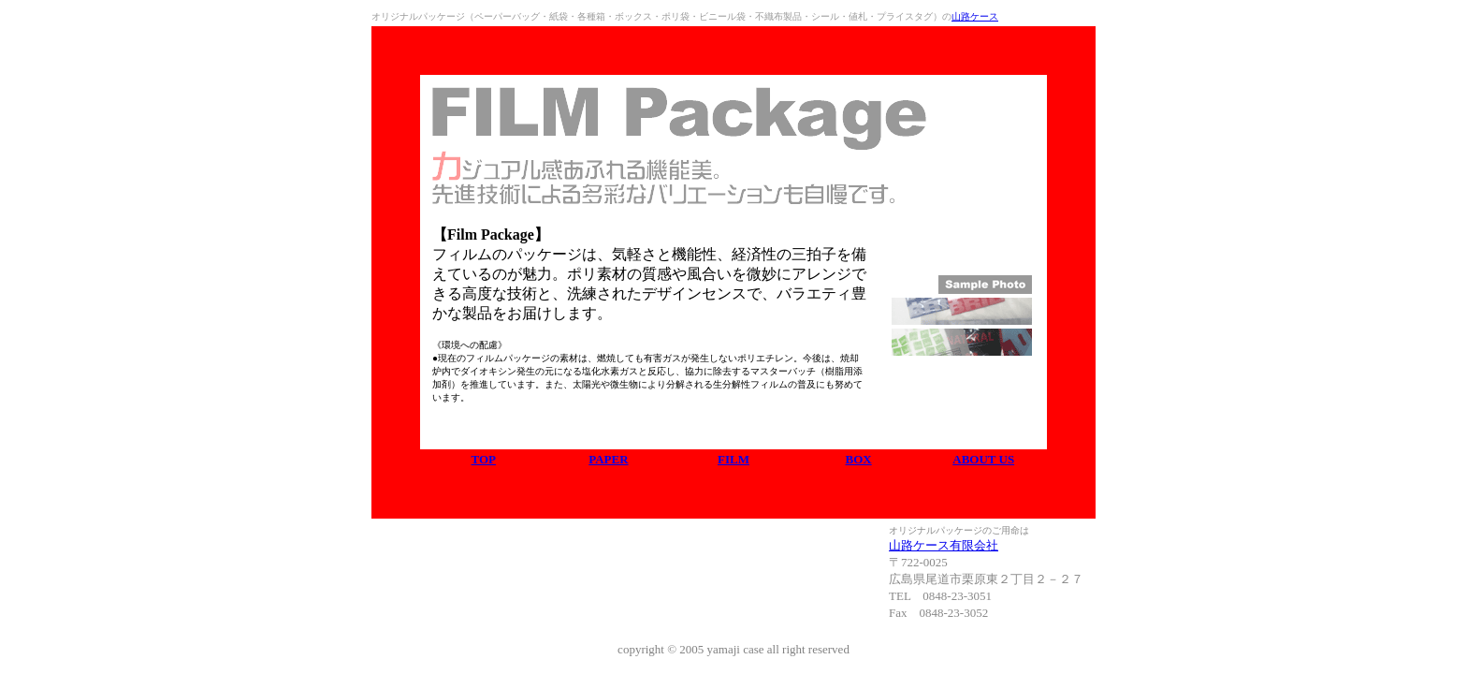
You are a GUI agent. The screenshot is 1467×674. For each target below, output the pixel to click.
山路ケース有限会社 (943, 545)
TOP (484, 459)
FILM (733, 459)
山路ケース (974, 16)
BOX (858, 459)
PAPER (608, 459)
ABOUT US (983, 459)
